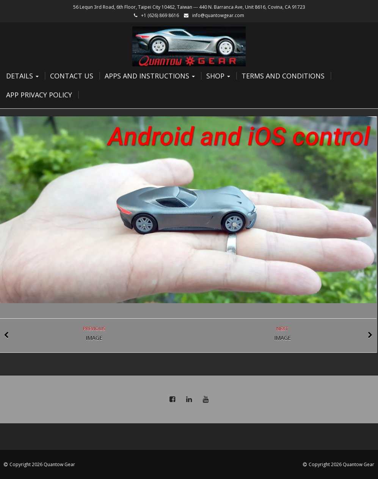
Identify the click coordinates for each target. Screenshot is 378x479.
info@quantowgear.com (218, 15)
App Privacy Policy (39, 94)
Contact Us (71, 75)
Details (22, 75)
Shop (218, 75)
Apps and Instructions (150, 75)
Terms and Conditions (283, 75)
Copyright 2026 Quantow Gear (42, 464)
